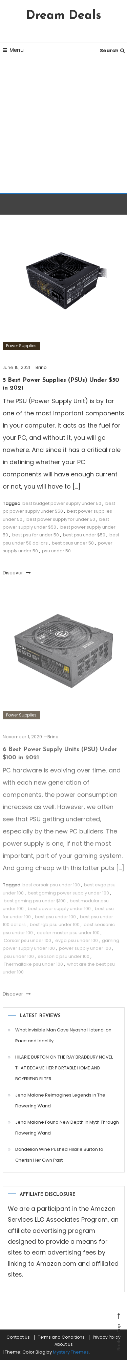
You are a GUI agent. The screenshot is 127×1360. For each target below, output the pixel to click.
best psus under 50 (73, 543)
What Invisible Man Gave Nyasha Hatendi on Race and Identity (63, 1035)
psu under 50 (56, 551)
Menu (13, 50)
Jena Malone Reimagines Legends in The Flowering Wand (60, 1100)
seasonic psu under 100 (63, 961)
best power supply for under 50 (60, 519)
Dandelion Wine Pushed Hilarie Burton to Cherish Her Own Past (59, 1154)
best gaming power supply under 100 (68, 897)
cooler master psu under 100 (68, 937)
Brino (41, 367)
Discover (17, 572)
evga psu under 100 (76, 945)
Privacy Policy (107, 1337)
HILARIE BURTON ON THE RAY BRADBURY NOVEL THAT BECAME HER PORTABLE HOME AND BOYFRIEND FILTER (64, 1068)
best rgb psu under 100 (55, 929)
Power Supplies (21, 346)
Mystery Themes (71, 1352)
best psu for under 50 (35, 535)
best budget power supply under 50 (61, 503)
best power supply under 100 (59, 913)
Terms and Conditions (61, 1337)
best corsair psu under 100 (51, 890)
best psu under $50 (84, 535)
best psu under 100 (55, 921)
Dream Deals (63, 16)
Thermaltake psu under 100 (33, 969)
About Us (64, 1344)
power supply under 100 (85, 953)
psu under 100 (19, 961)
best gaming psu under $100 (35, 905)
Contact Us (18, 1337)
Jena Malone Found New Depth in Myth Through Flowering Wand (67, 1127)
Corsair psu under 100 (27, 945)
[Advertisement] (63, 126)
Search (112, 50)
